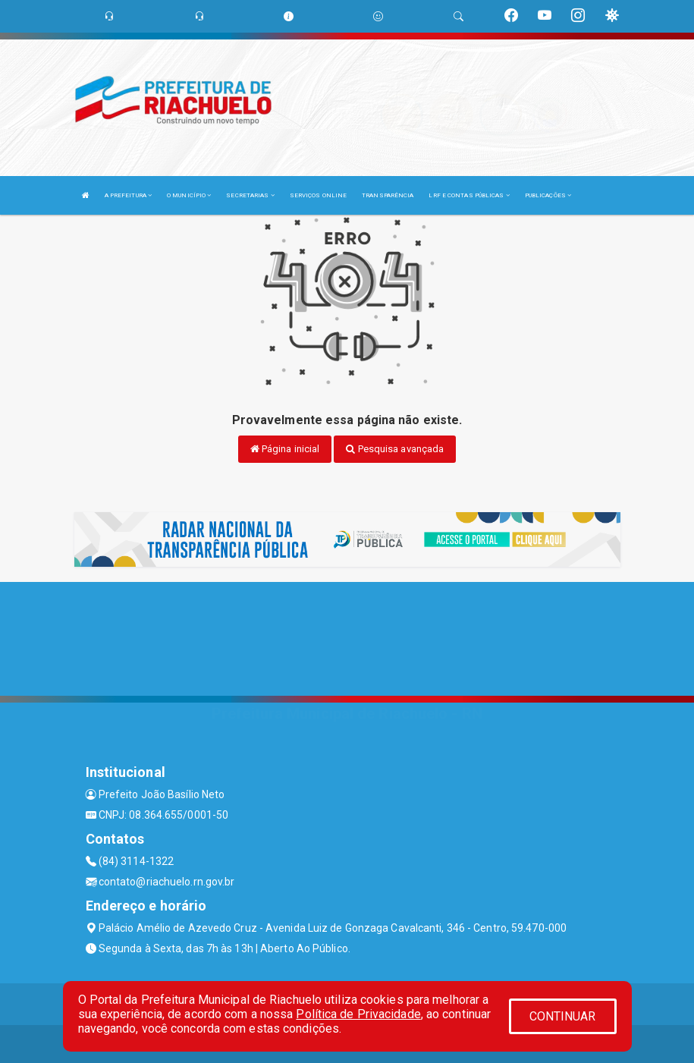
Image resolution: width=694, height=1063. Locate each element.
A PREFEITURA (128, 195)
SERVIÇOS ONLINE (318, 195)
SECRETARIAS (250, 195)
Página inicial (285, 448)
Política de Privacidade (358, 1014)
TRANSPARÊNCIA (387, 195)
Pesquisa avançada (395, 448)
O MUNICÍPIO (189, 195)
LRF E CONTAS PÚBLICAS (469, 195)
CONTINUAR (562, 1016)
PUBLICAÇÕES (548, 195)
